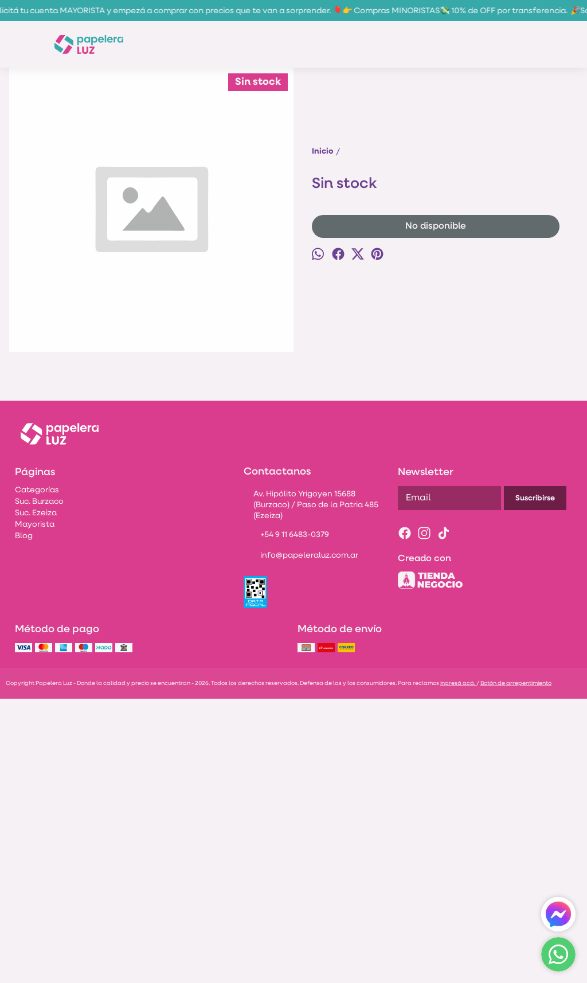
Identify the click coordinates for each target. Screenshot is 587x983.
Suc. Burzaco (39, 786)
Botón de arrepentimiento (515, 968)
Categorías (37, 774)
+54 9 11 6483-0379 (286, 820)
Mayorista (34, 809)
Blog (24, 820)
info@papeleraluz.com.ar (301, 841)
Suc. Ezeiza (36, 797)
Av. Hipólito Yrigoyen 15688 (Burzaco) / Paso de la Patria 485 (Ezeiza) (311, 789)
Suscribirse (535, 782)
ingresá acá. (458, 968)
